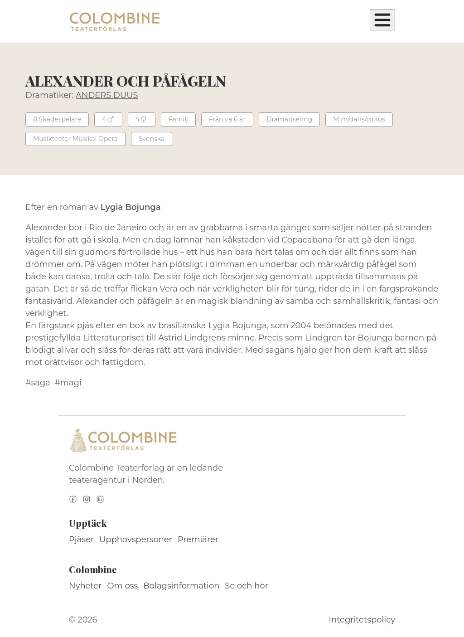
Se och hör (246, 586)
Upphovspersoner (135, 540)
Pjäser (81, 540)
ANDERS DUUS (107, 95)
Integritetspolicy (362, 620)
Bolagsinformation (181, 586)
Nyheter (85, 586)
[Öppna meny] (382, 20)
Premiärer (198, 540)
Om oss (122, 586)
